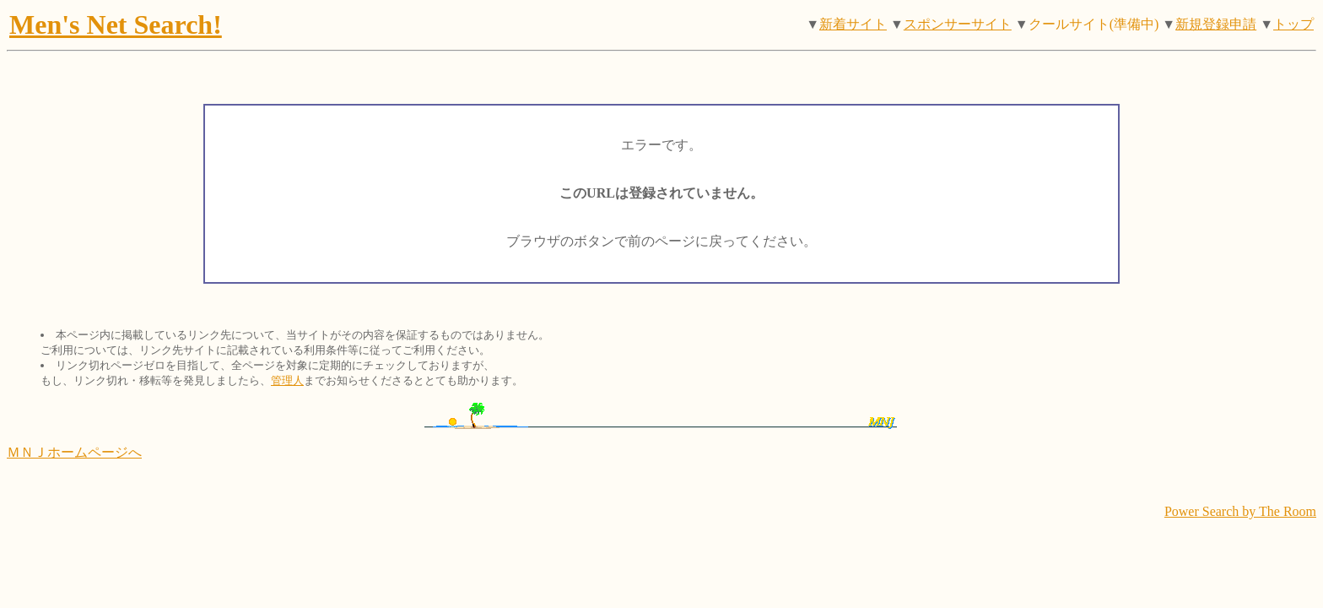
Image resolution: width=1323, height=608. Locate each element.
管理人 (287, 380)
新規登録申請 (1215, 24)
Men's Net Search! (115, 24)
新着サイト (853, 24)
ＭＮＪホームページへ (74, 452)
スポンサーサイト (958, 24)
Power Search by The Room (1240, 511)
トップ (1293, 24)
